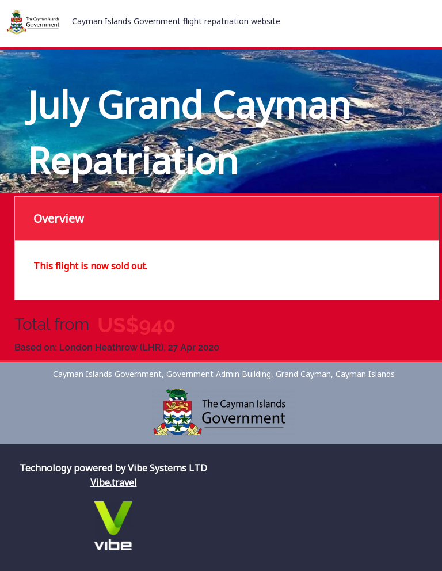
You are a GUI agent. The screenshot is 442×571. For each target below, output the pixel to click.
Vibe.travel (113, 482)
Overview (58, 218)
